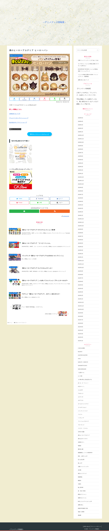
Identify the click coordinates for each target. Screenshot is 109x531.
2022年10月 (81, 267)
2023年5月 (80, 243)
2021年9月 (80, 312)
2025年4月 (80, 163)
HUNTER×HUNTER (82, 355)
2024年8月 (80, 191)
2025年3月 (80, 166)
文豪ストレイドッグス (83, 466)
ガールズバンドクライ (83, 403)
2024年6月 (80, 198)
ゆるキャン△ (81, 386)
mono (79, 358)
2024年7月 (80, 194)
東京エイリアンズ (82, 473)
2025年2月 (80, 170)
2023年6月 (80, 239)
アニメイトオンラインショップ (18, 118)
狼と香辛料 (80, 487)
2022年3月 (80, 292)
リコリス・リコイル (83, 428)
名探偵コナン (81, 442)
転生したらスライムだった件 (85, 501)
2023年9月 (80, 229)
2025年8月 (80, 149)
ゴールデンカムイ (82, 407)
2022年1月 (80, 298)
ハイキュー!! (81, 417)
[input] (87, 50)
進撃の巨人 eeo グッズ (83, 80)
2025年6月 (80, 156)
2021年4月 (80, 330)
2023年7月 (80, 236)
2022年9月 (80, 271)
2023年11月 (81, 222)
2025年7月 (80, 152)
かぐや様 (80, 376)
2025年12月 (81, 135)
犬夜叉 (79, 484)
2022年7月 (80, 278)
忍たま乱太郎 (81, 459)
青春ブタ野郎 (81, 511)
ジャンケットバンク (83, 410)
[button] (97, 50)
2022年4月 (80, 288)
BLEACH (80, 351)
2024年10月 (81, 184)
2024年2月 (80, 211)
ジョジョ (80, 414)
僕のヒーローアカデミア (15, 129)
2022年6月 (80, 281)
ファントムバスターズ (83, 421)
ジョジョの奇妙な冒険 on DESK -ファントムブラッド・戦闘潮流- (88, 75)
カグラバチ (80, 396)
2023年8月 (80, 232)
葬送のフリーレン (82, 494)
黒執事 (79, 515)
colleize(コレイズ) (14, 113)
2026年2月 (80, 128)
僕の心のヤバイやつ (83, 438)
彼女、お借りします (83, 456)
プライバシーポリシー (95, 526)
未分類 (79, 470)
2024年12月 (81, 177)
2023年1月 (80, 257)
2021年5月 (80, 326)
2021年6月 (80, 323)
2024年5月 (80, 201)
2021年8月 (80, 316)
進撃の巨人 (80, 504)
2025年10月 (81, 142)
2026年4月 (80, 121)
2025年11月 (81, 138)
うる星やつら (81, 372)
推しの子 (80, 463)
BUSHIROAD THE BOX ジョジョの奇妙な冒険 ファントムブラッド (88, 70)
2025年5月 (80, 159)
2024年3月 (80, 208)
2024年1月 (80, 215)
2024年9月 (80, 187)
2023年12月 (81, 218)
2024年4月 (80, 204)
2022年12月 (81, 260)
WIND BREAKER (82, 369)
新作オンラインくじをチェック (39, 134)
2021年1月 (80, 340)
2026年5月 (80, 117)
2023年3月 (80, 250)
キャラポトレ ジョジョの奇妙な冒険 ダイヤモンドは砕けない (88, 64)
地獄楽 (79, 445)
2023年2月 (80, 253)
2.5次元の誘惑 (81, 348)
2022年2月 (80, 295)
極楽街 (79, 480)
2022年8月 (80, 274)
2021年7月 (80, 319)
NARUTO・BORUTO (83, 362)
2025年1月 (80, 173)
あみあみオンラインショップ (18, 122)
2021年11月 (81, 306)
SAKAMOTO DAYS (82, 365)
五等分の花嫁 (81, 431)
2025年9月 (80, 145)
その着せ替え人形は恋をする (85, 379)
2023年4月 (80, 246)
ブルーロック (81, 424)
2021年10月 (81, 309)
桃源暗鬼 (80, 477)
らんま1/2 (80, 390)
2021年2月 (80, 337)
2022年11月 (81, 264)
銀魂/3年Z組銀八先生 (83, 508)
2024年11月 (81, 180)
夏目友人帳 (80, 449)
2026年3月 (80, 124)
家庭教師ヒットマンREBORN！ (85, 452)
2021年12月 (81, 302)
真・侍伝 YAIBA (82, 490)
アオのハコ (80, 393)
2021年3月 (80, 333)
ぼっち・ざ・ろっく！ (83, 383)
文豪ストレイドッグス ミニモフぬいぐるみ (88, 60)
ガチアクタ (80, 400)
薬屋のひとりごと (82, 497)
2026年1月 (80, 131)
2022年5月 (80, 285)
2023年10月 (81, 225)
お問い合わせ (85, 526)
